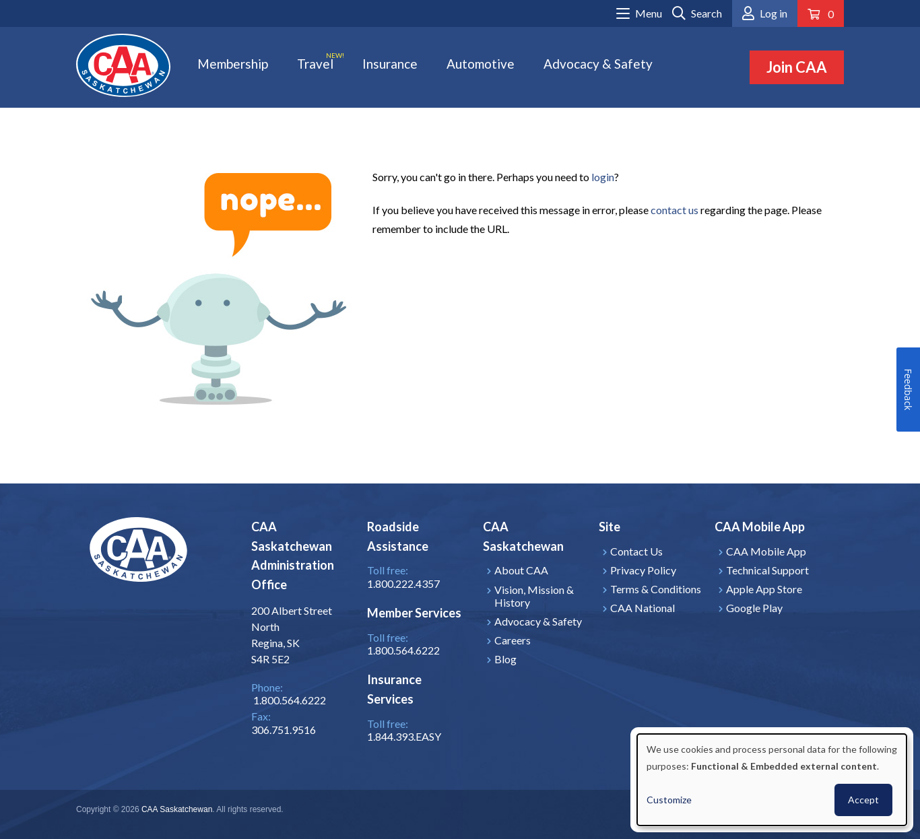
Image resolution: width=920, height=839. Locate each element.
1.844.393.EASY (404, 736)
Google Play (754, 607)
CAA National (642, 607)
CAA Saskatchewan (176, 809)
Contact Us (636, 551)
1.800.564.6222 (403, 650)
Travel (315, 63)
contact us (674, 209)
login (602, 176)
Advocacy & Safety (598, 63)
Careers (512, 640)
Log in (773, 13)
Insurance (390, 63)
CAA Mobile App (766, 551)
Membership (232, 63)
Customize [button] (669, 799)
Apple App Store (764, 588)
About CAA (521, 570)
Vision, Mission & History (534, 596)
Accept (863, 799)
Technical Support (767, 570)
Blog (505, 658)
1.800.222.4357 (403, 583)
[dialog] (772, 780)
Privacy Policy (643, 570)
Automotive (481, 63)
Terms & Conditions (655, 588)
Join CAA (796, 67)
